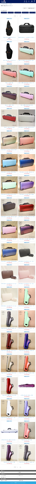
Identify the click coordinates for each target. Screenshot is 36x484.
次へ (20, 16)
